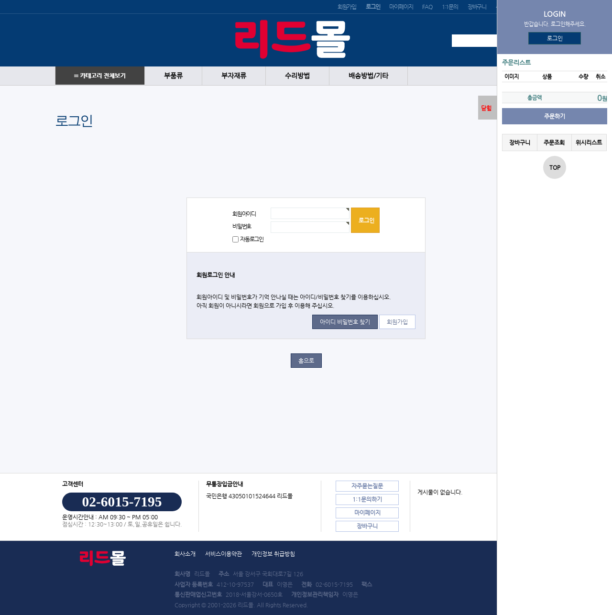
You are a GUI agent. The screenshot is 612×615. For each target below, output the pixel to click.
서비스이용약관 (223, 553)
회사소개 (185, 553)
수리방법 (297, 75)
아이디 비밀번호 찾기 (345, 321)
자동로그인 (251, 239)
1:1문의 (450, 6)
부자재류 (233, 75)
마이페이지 (401, 6)
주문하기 (554, 116)
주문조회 (554, 142)
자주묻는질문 (367, 486)
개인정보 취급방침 (273, 553)
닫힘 (486, 108)
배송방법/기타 (368, 75)
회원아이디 (244, 213)
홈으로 (306, 360)
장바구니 (477, 6)
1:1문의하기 (367, 499)
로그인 (555, 38)
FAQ (427, 6)
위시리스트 (589, 142)
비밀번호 (241, 226)
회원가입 (347, 6)
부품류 (173, 75)
